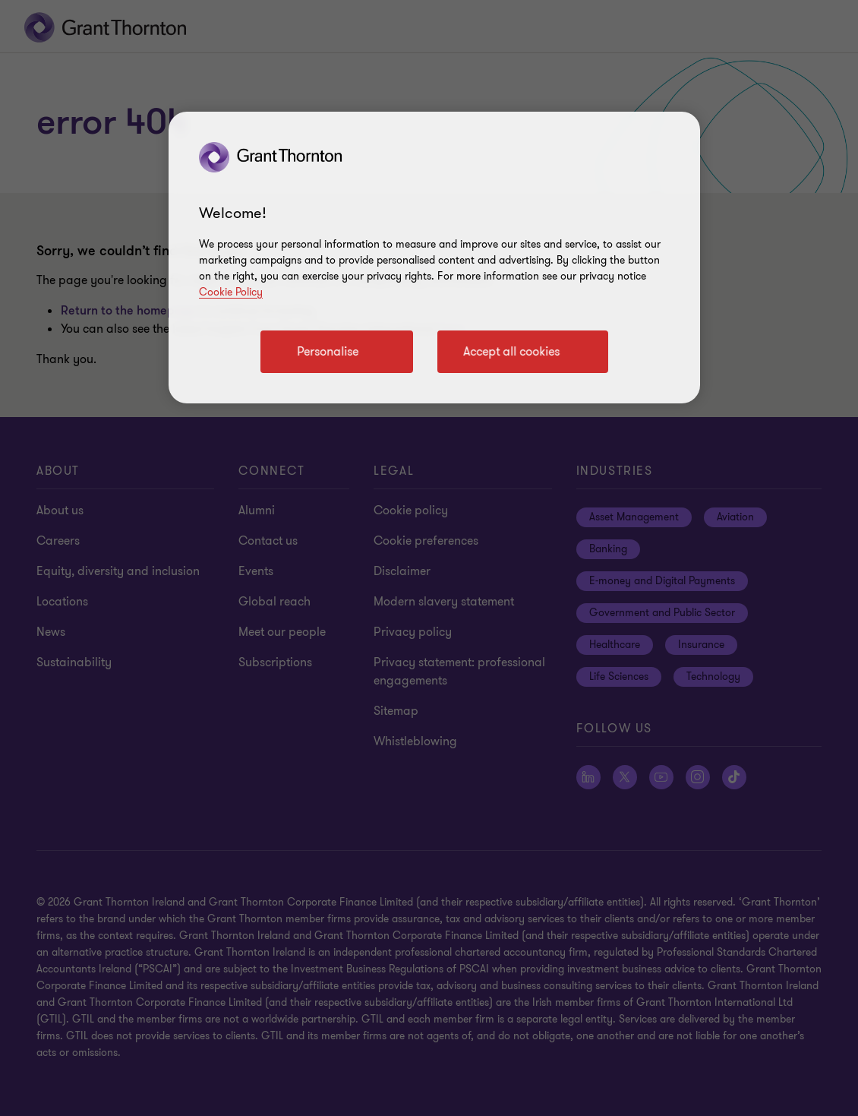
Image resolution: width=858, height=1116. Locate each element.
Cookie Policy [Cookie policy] (231, 292)
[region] (434, 257)
